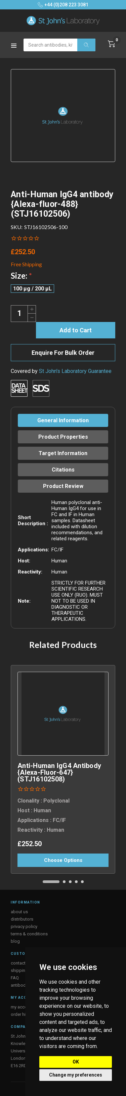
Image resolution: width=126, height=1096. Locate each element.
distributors (22, 919)
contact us (21, 963)
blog (15, 941)
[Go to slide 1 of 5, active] (51, 881)
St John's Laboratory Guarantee (75, 371)
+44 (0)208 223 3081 (63, 4)
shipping (19, 970)
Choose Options (63, 860)
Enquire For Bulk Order (63, 352)
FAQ (15, 977)
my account (22, 1006)
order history (23, 1014)
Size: (21, 275)
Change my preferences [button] (75, 1075)
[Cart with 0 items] (111, 44)
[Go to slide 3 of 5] (70, 881)
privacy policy (24, 926)
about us (19, 911)
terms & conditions (29, 933)
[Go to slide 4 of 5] (76, 881)
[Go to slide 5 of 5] (82, 881)
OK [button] (76, 1061)
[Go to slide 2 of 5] (64, 881)
